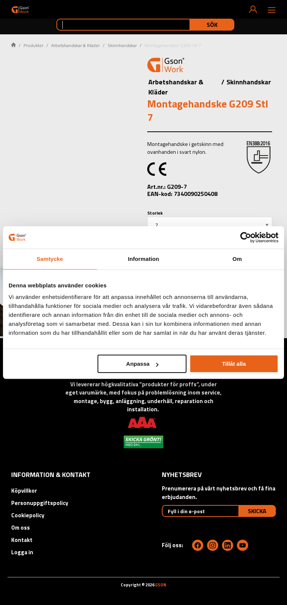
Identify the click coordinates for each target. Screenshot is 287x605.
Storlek (155, 212)
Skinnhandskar (122, 45)
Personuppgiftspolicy (39, 503)
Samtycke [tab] (50, 259)
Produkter (33, 45)
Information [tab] (143, 259)
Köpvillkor (24, 490)
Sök (212, 24)
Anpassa (142, 364)
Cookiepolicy (27, 515)
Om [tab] (237, 259)
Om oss (20, 527)
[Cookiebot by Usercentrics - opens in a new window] (245, 237)
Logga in (22, 552)
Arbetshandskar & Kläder (75, 45)
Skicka (257, 510)
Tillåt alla (234, 364)
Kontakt (22, 540)
